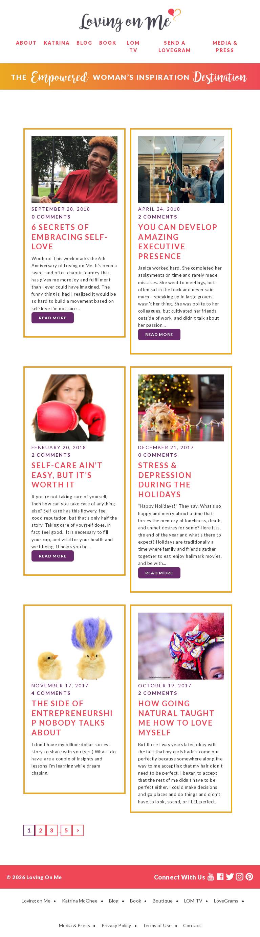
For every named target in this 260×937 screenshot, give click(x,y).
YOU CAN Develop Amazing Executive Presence (178, 241)
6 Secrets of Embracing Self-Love (69, 236)
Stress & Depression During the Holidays (165, 479)
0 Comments (51, 217)
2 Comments (157, 217)
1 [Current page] (31, 829)
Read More (53, 317)
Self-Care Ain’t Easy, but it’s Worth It (67, 474)
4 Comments (51, 692)
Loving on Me (130, 20)
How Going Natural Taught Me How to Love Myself (176, 717)
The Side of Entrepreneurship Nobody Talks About (72, 717)
